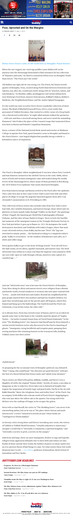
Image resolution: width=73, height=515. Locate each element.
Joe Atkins (28, 450)
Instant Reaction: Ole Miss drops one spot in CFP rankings (26, 472)
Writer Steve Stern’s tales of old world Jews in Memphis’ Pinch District (36, 63)
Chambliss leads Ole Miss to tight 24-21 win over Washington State (29, 479)
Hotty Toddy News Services (12, 468)
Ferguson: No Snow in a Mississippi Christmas (21, 465)
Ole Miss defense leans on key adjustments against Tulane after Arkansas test (33, 486)
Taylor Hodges (8, 475)
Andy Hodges (8, 482)
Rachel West (9, 31)
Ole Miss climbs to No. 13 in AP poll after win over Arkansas (26, 493)
